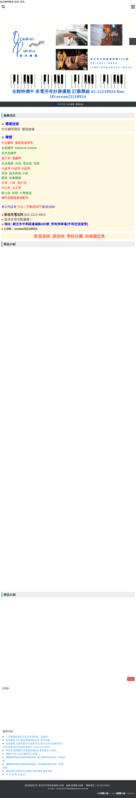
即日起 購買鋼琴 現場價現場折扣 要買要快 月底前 (31, 750)
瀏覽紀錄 (79, 104)
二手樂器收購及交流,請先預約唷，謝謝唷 (27, 736)
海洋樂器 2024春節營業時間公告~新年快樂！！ (30, 740)
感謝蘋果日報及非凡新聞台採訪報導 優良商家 (29, 771)
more (131, 678)
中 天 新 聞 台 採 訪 (15, 774)
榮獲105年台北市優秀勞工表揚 (21, 753)
